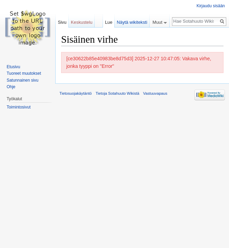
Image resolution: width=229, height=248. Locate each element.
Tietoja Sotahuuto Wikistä (117, 93)
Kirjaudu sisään (211, 5)
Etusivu (13, 66)
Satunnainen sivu (22, 80)
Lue (108, 22)
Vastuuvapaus (155, 93)
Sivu (62, 22)
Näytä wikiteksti (132, 22)
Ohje (11, 86)
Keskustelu (82, 22)
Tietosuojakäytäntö (75, 93)
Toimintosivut (18, 107)
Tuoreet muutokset (24, 73)
